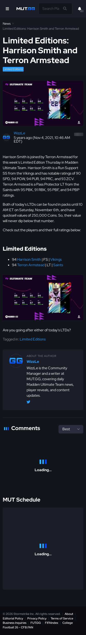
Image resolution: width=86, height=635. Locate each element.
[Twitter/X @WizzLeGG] (28, 403)
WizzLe (19, 133)
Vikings (56, 259)
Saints (58, 265)
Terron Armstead (30, 265)
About (69, 614)
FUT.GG (36, 623)
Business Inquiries (14, 623)
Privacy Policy (37, 618)
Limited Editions (13, 69)
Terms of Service (62, 618)
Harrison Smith (29, 259)
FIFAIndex (51, 623)
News (7, 23)
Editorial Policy (13, 618)
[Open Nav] (7, 8)
